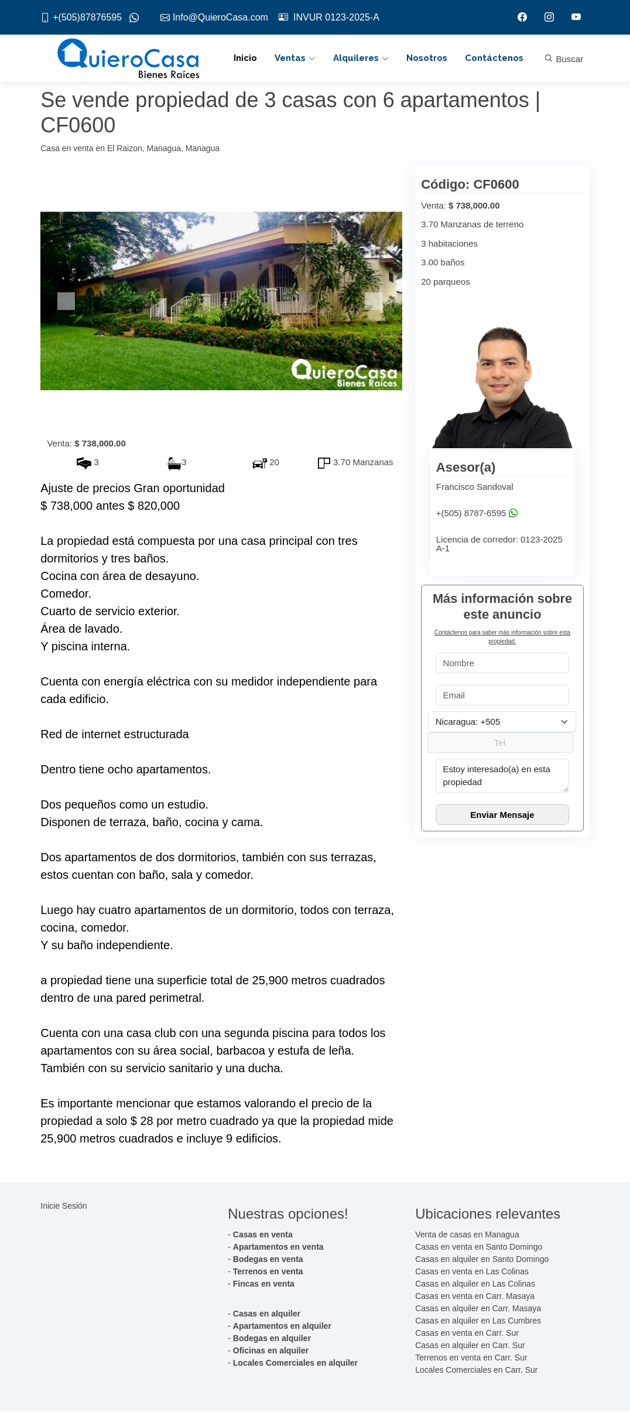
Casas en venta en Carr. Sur (467, 1333)
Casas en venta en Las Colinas (472, 1272)
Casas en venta (263, 1235)
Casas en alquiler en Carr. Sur (470, 1345)
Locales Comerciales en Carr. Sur (476, 1370)
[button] (67, 302)
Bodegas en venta (268, 1259)
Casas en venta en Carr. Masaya (475, 1296)
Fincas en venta (264, 1284)
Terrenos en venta (268, 1272)
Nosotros (426, 58)
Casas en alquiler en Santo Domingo (482, 1259)
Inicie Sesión (63, 1207)
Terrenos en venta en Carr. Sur (471, 1358)
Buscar (564, 59)
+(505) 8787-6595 (477, 514)
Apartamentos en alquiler (282, 1326)
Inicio (245, 58)
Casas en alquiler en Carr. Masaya (478, 1309)
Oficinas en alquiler (271, 1351)
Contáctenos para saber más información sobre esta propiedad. (502, 637)
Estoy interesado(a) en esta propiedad (502, 776)
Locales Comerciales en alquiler (295, 1363)
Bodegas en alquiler (272, 1338)
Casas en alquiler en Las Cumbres (478, 1321)
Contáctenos (494, 58)
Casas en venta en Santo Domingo (478, 1247)
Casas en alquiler (266, 1314)
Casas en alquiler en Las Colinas (475, 1284)
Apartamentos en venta (278, 1247)
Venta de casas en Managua (467, 1235)
